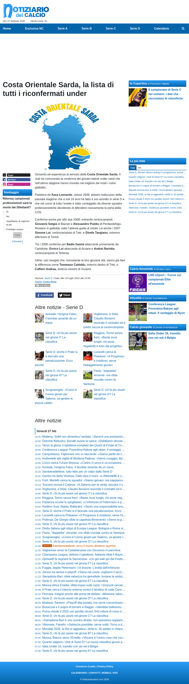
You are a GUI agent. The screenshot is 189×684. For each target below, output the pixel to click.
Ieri (139, 167)
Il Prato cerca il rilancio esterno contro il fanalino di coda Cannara (84, 589)
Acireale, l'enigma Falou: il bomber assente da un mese (61, 318)
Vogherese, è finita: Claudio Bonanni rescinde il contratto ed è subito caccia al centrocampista (102, 489)
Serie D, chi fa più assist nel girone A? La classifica (75, 650)
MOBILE (106, 672)
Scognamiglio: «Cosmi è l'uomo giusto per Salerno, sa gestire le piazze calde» (92, 537)
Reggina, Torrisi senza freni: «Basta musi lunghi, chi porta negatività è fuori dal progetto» (99, 497)
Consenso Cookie (85, 666)
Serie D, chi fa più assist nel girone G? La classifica (109, 394)
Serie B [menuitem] (87, 28)
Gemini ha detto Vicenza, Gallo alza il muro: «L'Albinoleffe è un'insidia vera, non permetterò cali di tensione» (112, 475)
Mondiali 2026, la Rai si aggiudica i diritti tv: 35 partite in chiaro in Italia (87, 628)
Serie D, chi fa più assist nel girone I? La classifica (61, 337)
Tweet (64, 295)
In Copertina (138, 83)
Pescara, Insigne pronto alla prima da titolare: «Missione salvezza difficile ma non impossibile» (103, 593)
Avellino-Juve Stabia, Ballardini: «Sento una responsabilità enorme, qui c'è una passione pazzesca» (106, 506)
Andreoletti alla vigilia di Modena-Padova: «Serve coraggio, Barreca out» (89, 458)
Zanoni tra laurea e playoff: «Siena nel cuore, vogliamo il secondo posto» (89, 572)
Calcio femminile (141, 268)
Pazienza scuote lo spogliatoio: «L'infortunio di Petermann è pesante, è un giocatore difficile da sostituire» (110, 502)
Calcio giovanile (141, 327)
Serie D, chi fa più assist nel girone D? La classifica (75, 598)
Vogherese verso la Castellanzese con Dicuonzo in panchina (81, 550)
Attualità (135, 298)
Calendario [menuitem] (161, 28)
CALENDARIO (79, 672)
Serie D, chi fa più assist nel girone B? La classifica (75, 633)
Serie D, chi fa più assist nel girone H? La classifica (61, 375)
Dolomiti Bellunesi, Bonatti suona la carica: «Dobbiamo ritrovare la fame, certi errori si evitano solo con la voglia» (114, 441)
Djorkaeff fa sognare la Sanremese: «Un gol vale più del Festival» (84, 559)
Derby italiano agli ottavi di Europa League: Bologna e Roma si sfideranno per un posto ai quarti (104, 528)
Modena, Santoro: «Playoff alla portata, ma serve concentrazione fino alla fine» (93, 602)
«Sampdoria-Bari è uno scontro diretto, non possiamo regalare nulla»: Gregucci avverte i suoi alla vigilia (109, 620)
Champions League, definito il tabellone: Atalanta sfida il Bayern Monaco (89, 554)
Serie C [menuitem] (111, 28)
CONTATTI (94, 672)
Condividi (45, 295)
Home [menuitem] (7, 28)
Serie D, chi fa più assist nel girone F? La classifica (75, 563)
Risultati (17, 241)
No (7, 216)
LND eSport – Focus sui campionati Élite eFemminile (164, 279)
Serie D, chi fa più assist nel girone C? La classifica (75, 615)
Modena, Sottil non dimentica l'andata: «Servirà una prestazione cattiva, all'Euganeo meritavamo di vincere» (112, 436)
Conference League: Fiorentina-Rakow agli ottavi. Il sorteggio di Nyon (87, 449)
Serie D (48, 278)
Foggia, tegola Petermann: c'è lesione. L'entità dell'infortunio (81, 567)
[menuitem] (183, 28)
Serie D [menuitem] (135, 28)
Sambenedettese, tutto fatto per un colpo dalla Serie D (77, 471)
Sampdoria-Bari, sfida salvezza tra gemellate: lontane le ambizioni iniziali (89, 576)
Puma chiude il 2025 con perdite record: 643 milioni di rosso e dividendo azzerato (94, 611)
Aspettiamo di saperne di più (17, 223)
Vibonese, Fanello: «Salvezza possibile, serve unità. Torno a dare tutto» (88, 624)
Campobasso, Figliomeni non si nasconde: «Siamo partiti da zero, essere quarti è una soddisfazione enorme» (113, 454)
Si (7, 211)
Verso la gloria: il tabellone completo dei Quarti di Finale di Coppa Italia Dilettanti (94, 445)
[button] (17, 235)
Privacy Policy (105, 666)
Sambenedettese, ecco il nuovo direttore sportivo (79, 545)
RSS (115, 672)
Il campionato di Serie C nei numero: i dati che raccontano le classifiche (165, 94)
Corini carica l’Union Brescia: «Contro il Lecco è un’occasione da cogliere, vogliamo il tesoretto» (104, 462)
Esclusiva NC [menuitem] (34, 28)
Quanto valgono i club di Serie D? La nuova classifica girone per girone (88, 642)
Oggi (132, 167)
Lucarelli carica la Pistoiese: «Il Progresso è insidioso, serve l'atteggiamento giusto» (96, 515)
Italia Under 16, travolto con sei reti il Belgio (70, 646)
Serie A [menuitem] (63, 28)
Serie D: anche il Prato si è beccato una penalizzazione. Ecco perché (86, 510)
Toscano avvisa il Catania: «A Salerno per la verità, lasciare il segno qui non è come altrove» (101, 484)
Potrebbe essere (14, 229)
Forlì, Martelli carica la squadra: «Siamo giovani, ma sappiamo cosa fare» (89, 480)
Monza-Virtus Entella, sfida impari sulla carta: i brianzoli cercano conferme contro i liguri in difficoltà (105, 585)
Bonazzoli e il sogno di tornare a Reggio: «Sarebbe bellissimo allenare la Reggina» (95, 607)
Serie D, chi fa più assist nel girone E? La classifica (75, 580)
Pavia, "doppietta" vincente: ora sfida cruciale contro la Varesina (83, 532)
